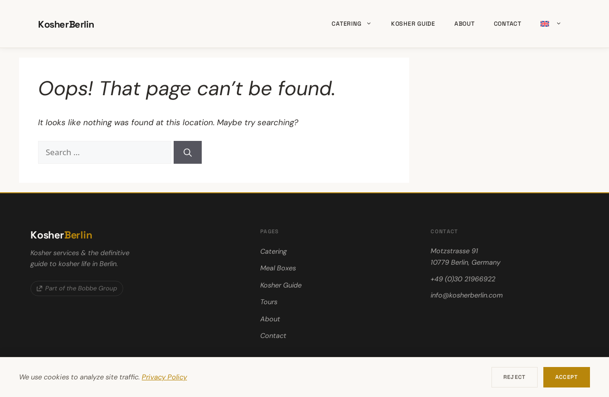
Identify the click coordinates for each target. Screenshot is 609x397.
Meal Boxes (278, 268)
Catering (356, 24)
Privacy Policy (164, 377)
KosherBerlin (66, 24)
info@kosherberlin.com (467, 295)
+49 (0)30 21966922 (463, 279)
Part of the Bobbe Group (77, 288)
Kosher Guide (413, 24)
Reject (514, 377)
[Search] (188, 152)
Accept (566, 377)
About (464, 24)
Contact (507, 24)
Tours (268, 302)
